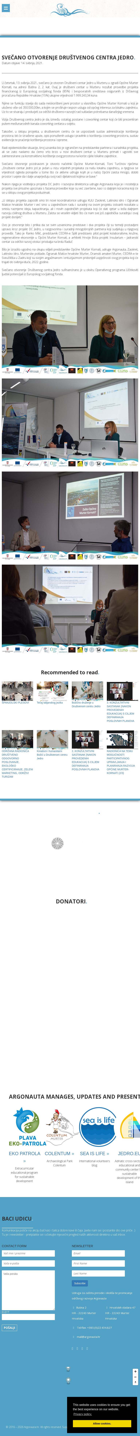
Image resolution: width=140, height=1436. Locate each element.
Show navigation (6, 8)
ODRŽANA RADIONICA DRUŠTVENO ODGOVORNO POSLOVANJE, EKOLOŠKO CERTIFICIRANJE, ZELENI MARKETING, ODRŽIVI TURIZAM (17, 758)
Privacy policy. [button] (82, 1414)
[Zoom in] (135, 1371)
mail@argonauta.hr (88, 1337)
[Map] (70, 1394)
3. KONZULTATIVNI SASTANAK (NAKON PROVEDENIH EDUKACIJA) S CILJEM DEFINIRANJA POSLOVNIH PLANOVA (122, 705)
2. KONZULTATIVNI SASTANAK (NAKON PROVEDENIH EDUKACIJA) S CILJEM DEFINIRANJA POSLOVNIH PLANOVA (87, 754)
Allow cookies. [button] (102, 1423)
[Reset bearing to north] (135, 1382)
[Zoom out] (135, 1377)
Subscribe (79, 1283)
